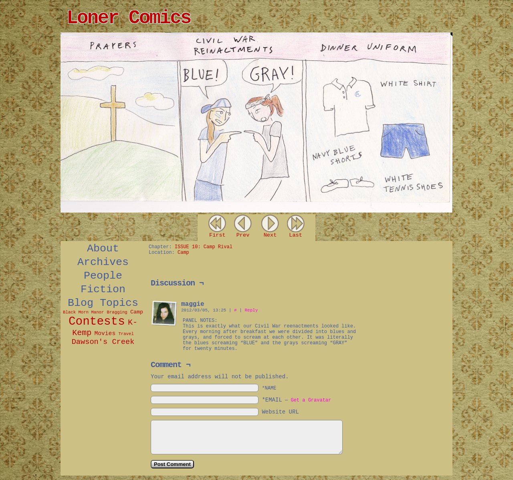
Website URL (280, 412)
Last (295, 235)
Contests (97, 321)
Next (270, 235)
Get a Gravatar (311, 400)
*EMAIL (296, 400)
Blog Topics (103, 303)
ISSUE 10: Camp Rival (203, 247)
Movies (104, 333)
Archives (103, 262)
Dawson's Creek (103, 341)
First (217, 235)
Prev (243, 235)
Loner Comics (129, 18)
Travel (125, 333)
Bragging (117, 312)
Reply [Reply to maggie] (251, 310)
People (103, 276)
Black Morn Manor (83, 312)
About (103, 249)
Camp (136, 312)
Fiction (103, 289)
